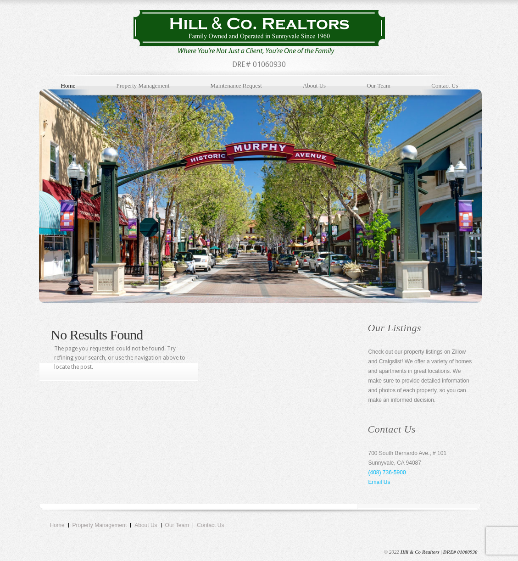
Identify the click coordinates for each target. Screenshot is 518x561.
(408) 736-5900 (387, 472)
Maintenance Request (236, 85)
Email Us (379, 482)
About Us (314, 85)
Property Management (142, 85)
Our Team (378, 85)
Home (68, 85)
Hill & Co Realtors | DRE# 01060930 (438, 552)
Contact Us (444, 85)
